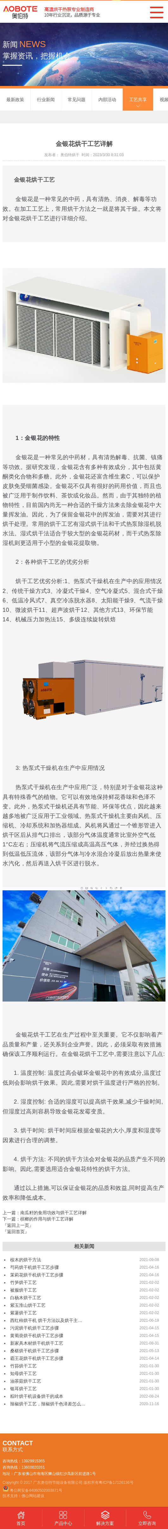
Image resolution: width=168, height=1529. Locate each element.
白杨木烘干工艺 (25, 1297)
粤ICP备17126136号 (116, 1482)
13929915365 (33, 1461)
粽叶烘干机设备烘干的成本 (36, 1396)
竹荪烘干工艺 (23, 1365)
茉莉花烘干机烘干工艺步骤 (36, 1274)
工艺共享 (138, 99)
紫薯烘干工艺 (23, 1312)
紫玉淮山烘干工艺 (28, 1305)
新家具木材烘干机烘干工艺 (36, 1343)
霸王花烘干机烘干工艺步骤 (36, 1358)
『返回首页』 (16, 1231)
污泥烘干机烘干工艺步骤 (34, 1328)
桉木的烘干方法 (25, 1259)
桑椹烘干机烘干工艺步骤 (34, 1350)
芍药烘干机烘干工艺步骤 (34, 1267)
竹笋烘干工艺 (23, 1282)
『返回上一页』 (18, 1225)
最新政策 (15, 99)
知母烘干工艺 (23, 1373)
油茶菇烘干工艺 (25, 1381)
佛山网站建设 (33, 1496)
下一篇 (38, 1218)
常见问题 (76, 99)
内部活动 (107, 99)
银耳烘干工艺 (23, 1388)
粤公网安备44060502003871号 (36, 1490)
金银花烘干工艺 (34, 180)
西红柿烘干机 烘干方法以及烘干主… (46, 1320)
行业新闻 (46, 99)
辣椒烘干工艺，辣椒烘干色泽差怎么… (47, 1403)
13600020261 (33, 1467)
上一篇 (45, 1212)
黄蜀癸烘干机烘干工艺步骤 (36, 1335)
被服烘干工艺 (23, 1290)
